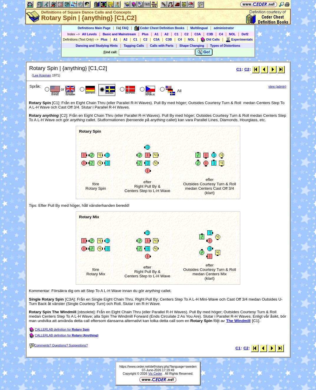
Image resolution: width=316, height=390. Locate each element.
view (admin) (277, 86)
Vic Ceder (155, 373)
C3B (210, 34)
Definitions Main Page (94, 28)
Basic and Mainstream (119, 34)
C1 (177, 34)
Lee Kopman (42, 75)
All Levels (89, 34)
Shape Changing (191, 45)
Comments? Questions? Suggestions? (58, 345)
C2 (187, 34)
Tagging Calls (134, 45)
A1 (156, 34)
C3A (198, 34)
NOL (232, 34)
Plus (145, 34)
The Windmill (238, 321)
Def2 (245, 34)
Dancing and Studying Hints (97, 45)
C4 (221, 34)
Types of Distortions (225, 45)
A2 (166, 34)
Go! (204, 52)
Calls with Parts (161, 45)
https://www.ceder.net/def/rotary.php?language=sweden (158, 366)
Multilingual (199, 28)
